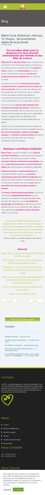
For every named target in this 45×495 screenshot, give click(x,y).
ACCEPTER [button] (18, 489)
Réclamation (7, 443)
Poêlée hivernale (11, 337)
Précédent (9, 301)
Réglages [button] (7, 490)
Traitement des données (12, 440)
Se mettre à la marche (13, 345)
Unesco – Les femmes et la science (22, 294)
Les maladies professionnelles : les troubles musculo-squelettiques (22, 355)
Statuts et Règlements (11, 428)
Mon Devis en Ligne (22, 319)
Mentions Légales (9, 432)
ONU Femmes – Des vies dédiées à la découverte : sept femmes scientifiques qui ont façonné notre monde (22, 270)
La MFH (6, 425)
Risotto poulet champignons (16, 340)
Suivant (35, 301)
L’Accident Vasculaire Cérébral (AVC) (19, 349)
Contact (6, 436)
